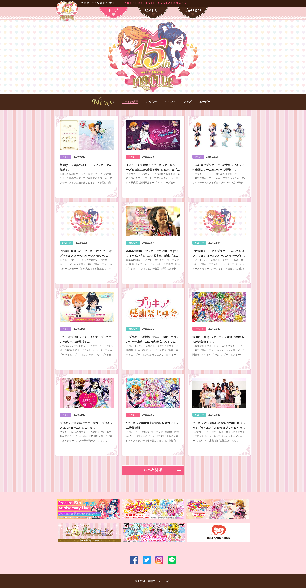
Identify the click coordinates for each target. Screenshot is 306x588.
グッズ (187, 101)
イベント (170, 101)
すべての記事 (130, 101)
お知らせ (151, 101)
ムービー (204, 101)
